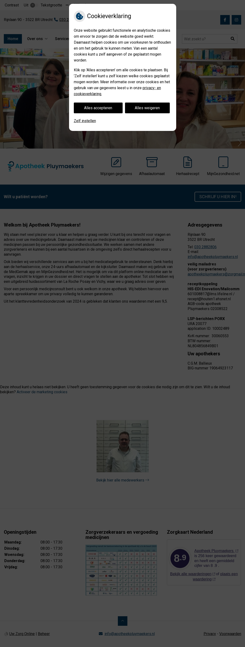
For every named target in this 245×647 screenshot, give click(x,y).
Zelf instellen (85, 121)
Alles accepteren (98, 108)
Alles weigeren (147, 108)
